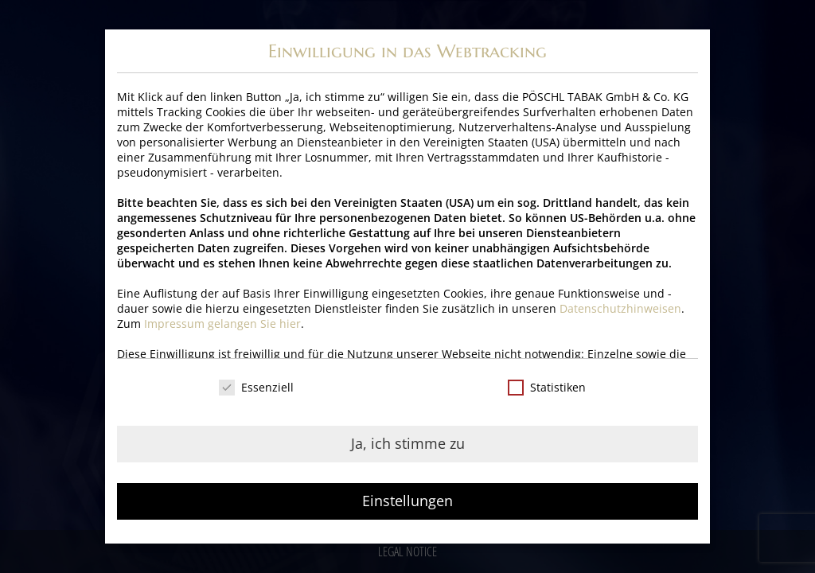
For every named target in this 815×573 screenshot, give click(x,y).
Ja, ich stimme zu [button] (408, 443)
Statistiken (547, 387)
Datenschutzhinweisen (620, 308)
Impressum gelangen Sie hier (222, 323)
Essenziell (256, 387)
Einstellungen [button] (407, 500)
